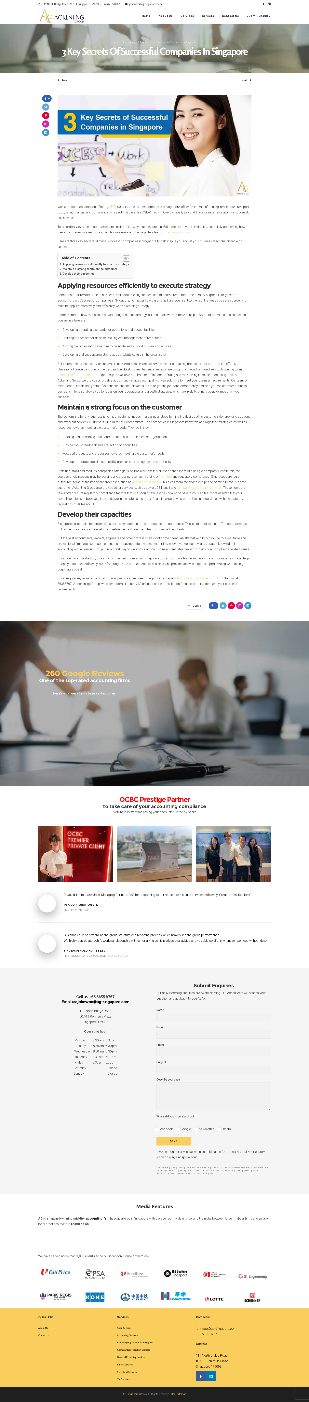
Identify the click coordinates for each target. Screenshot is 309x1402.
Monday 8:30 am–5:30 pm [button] (95, 1040)
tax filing (166, 476)
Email (213, 1032)
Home (116, 42)
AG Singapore (130, 1394)
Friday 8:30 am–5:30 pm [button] (95, 1062)
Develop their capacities (78, 273)
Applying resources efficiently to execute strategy (96, 264)
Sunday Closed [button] (95, 1073)
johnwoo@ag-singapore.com (195, 578)
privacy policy (243, 1170)
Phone (213, 1049)
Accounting (128, 42)
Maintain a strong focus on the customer (90, 269)
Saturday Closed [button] (95, 1068)
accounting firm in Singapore (77, 375)
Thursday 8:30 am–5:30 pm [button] (95, 1057)
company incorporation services (199, 488)
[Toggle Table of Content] (124, 258)
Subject (213, 1067)
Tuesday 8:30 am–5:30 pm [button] (95, 1046)
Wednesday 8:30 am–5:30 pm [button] (95, 1051)
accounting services (146, 482)
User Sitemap (178, 1394)
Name (213, 1014)
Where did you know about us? (175, 1116)
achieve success (179, 232)
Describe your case (213, 1094)
